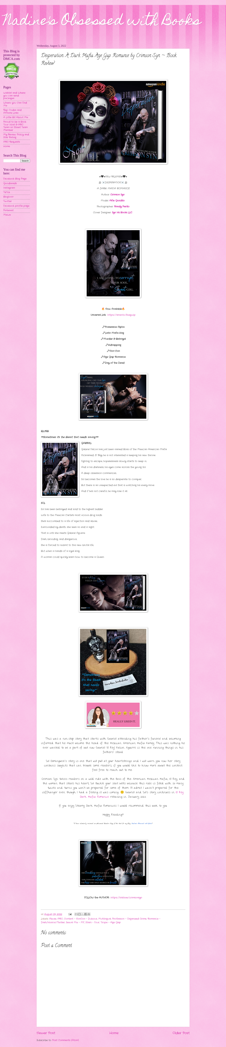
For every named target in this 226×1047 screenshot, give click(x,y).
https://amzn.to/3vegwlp (122, 315)
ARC (60, 918)
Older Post (181, 1033)
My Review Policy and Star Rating (16, 136)
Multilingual (104, 918)
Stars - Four (92, 922)
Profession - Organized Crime (129, 918)
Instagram (9, 187)
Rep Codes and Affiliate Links (12, 112)
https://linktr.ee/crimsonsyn (126, 897)
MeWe (7, 214)
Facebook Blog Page (15, 178)
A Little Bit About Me (15, 117)
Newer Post (46, 1033)
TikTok (6, 192)
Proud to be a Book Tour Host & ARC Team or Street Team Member (15, 126)
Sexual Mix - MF (75, 922)
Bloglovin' (8, 196)
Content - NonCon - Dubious (80, 918)
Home (113, 1033)
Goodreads (10, 183)
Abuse (52, 918)
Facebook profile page (16, 206)
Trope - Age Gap (111, 922)
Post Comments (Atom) (65, 1040)
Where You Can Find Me (15, 104)
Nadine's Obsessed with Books (102, 22)
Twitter (7, 201)
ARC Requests (11, 141)
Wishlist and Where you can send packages (14, 95)
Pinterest (8, 210)
